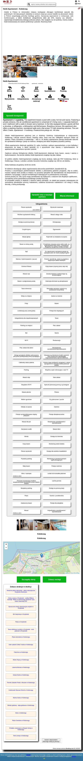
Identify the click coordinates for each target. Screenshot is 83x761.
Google (28, 755)
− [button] (6, 547)
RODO (74, 756)
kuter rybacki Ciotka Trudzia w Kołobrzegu (21, 644)
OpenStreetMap (75, 573)
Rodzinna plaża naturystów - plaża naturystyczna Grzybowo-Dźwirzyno (21, 591)
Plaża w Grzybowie (20, 622)
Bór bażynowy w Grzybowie (21, 614)
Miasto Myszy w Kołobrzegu (21, 660)
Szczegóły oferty (28, 579)
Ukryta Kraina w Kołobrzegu (21, 675)
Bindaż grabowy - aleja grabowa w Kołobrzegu (21, 705)
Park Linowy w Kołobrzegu (21, 735)
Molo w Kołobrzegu (20, 713)
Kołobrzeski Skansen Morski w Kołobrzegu (21, 690)
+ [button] (6, 544)
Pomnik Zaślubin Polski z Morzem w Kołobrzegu (21, 682)
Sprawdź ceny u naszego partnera (42, 196)
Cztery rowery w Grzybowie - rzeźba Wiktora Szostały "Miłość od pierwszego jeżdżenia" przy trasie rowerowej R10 (20, 599)
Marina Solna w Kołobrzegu (21, 698)
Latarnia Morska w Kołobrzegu (21, 667)
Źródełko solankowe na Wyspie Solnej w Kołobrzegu (21, 728)
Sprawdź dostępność (15, 116)
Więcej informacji (67, 196)
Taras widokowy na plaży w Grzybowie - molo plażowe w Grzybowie (21, 630)
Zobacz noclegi (54, 579)
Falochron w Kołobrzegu (21, 652)
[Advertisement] (41, 39)
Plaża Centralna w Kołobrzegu (21, 720)
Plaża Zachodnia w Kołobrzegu (21, 637)
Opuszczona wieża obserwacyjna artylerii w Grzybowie (20, 607)
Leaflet (67, 573)
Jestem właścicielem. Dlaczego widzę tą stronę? (51, 740)
